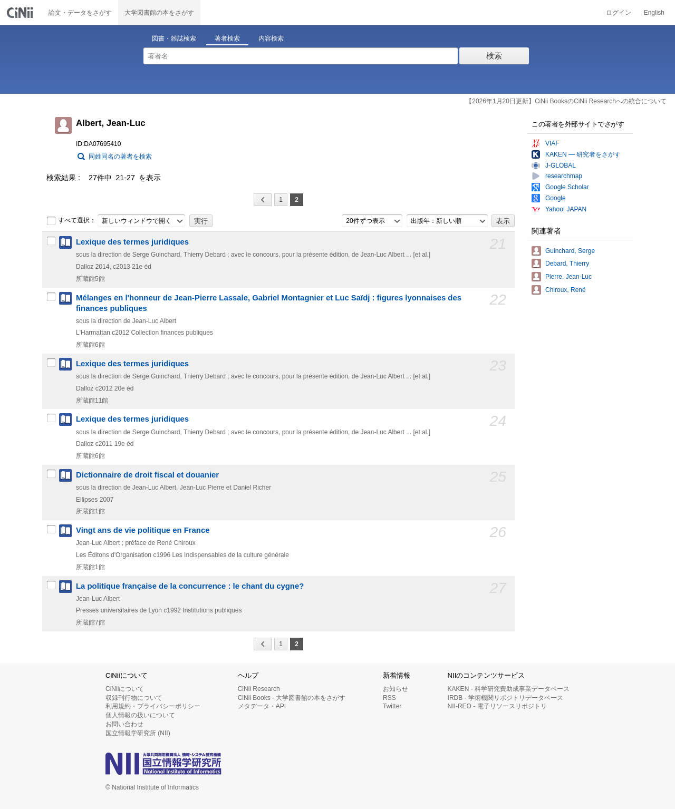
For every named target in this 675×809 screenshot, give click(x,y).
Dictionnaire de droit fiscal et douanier (147, 475)
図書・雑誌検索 (174, 38)
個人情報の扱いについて (140, 715)
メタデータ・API (262, 706)
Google (555, 198)
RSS (389, 697)
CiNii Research (259, 689)
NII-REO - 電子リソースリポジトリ (497, 706)
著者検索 (227, 38)
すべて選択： (71, 221)
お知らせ (395, 689)
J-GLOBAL (560, 165)
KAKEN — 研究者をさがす (583, 154)
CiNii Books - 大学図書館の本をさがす (292, 697)
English (654, 12)
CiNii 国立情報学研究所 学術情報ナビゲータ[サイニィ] (21, 12)
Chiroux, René (565, 290)
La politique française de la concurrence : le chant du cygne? (190, 586)
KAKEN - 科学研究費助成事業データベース (509, 689)
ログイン (618, 12)
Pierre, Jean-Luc (568, 276)
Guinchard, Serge (570, 251)
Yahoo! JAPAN (565, 209)
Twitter (392, 706)
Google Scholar (567, 187)
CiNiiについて (124, 689)
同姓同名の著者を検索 (120, 156)
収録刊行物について (133, 697)
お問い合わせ (124, 724)
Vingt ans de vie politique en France (143, 530)
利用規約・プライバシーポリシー (152, 706)
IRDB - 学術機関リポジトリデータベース (505, 697)
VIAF (552, 143)
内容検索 (271, 38)
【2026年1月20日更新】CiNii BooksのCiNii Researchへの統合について (566, 101)
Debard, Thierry (567, 263)
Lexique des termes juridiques (132, 242)
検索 (494, 55)
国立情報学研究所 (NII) (137, 733)
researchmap (563, 176)
